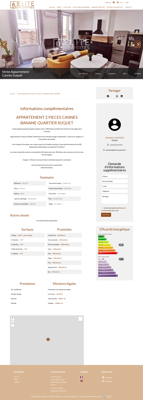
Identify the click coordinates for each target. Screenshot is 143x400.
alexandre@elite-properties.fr (116, 150)
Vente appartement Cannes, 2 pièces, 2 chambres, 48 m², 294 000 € (39, 94)
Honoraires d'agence (70, 396)
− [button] (12, 321)
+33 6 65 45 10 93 (116, 145)
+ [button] (12, 318)
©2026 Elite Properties (39, 396)
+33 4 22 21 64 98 (57, 388)
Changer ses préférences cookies (90, 396)
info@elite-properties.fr (59, 391)
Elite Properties (56, 377)
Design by (107, 396)
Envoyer (106, 214)
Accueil (12, 94)
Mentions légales (55, 396)
